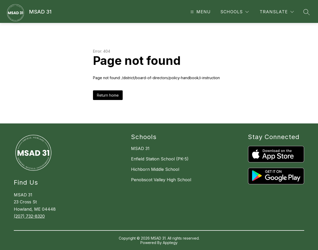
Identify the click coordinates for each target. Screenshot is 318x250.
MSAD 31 (140, 148)
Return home (108, 95)
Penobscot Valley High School (161, 179)
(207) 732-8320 (29, 216)
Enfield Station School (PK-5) (160, 158)
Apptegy (170, 242)
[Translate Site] (276, 12)
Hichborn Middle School (155, 169)
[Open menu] (200, 12)
